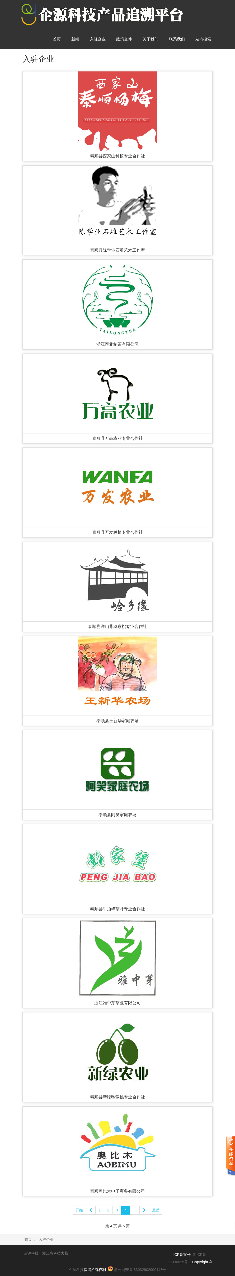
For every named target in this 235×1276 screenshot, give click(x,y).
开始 (79, 1210)
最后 (155, 1210)
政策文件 (124, 39)
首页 (57, 39)
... (135, 1210)
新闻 (75, 39)
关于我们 (150, 39)
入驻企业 (98, 39)
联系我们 (177, 39)
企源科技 (76, 1270)
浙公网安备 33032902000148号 (140, 1270)
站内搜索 (203, 39)
